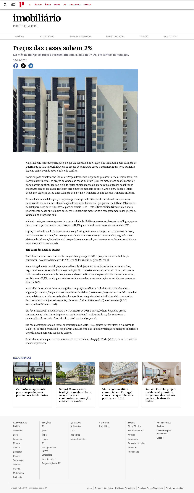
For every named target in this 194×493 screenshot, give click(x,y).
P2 (30, 5)
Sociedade (18, 430)
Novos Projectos (78, 439)
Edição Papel (47, 36)
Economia (18, 439)
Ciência (16, 456)
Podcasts (17, 477)
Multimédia (170, 36)
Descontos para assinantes (164, 432)
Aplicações (76, 426)
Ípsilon (38, 5)
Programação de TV (51, 463)
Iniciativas (75, 435)
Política (16, 426)
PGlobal (17, 469)
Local (15, 435)
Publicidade (133, 452)
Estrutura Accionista (174, 488)
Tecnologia (18, 460)
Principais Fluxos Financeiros (150, 488)
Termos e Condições (104, 488)
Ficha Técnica (134, 426)
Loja (73, 430)
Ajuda (89, 488)
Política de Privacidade (125, 488)
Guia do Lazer (48, 459)
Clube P (87, 5)
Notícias (19, 36)
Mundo (16, 443)
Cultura (16, 447)
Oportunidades (115, 36)
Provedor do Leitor (136, 443)
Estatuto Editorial (136, 430)
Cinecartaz (75, 5)
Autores (131, 435)
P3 (65, 5)
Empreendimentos (80, 36)
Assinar (160, 426)
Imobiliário (104, 426)
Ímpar (48, 5)
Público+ (132, 447)
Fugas (57, 5)
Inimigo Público (49, 447)
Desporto (17, 452)
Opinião (144, 36)
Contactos (133, 439)
